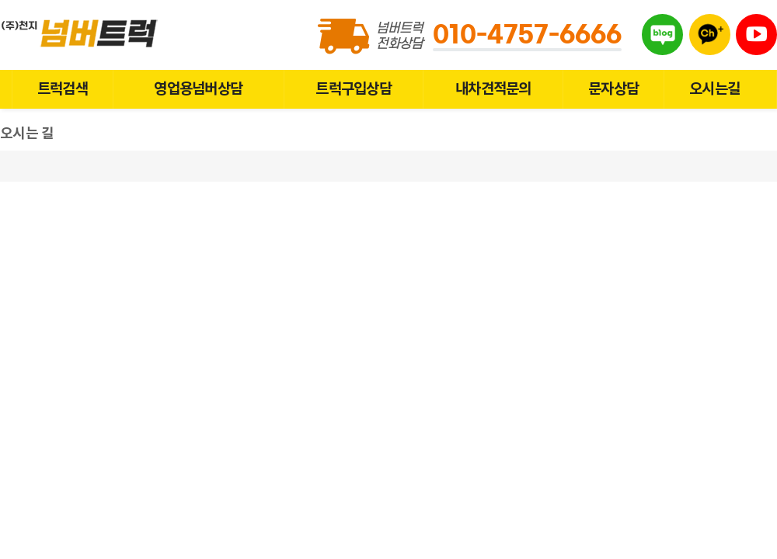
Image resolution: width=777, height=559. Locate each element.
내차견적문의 (493, 89)
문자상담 (613, 89)
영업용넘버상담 (198, 89)
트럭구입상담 (353, 89)
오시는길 (714, 89)
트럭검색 (62, 89)
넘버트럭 (81, 33)
